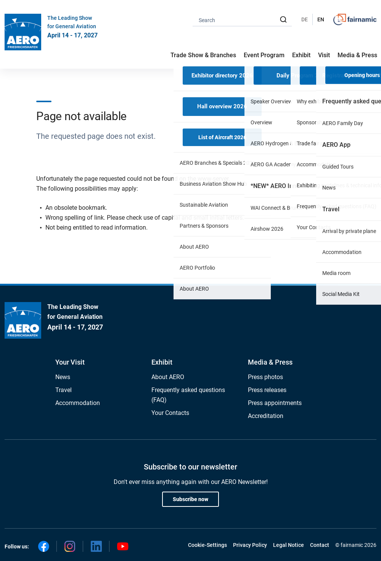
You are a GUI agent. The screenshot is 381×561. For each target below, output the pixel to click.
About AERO (167, 377)
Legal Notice (288, 545)
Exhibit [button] (301, 55)
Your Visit (70, 362)
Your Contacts (170, 412)
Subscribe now (190, 499)
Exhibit (161, 362)
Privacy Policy (250, 545)
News (62, 377)
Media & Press (357, 55)
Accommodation (77, 403)
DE (304, 19)
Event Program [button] (264, 55)
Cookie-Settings (207, 545)
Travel (63, 390)
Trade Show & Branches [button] (203, 55)
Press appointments (275, 403)
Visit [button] (324, 55)
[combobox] (242, 19)
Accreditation (265, 416)
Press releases (267, 390)
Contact (319, 545)
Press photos (265, 377)
